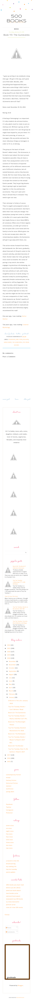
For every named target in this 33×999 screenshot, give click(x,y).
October (12, 668)
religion (26, 339)
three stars (10, 842)
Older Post (27, 399)
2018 (9, 658)
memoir (8, 786)
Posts (8, 928)
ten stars (9, 845)
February (12, 694)
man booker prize (12, 893)
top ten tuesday (11, 869)
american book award (13, 890)
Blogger (20, 985)
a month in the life (12, 861)
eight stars (10, 831)
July (10, 678)
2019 (9, 655)
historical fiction (12, 783)
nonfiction (9, 789)
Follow (7, 914)
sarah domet (8, 342)
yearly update (10, 872)
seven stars (10, 825)
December (12, 661)
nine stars (19, 339)
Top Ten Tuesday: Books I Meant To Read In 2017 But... (16, 739)
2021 (9, 648)
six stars (9, 828)
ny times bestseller (12, 902)
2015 (9, 761)
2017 (9, 755)
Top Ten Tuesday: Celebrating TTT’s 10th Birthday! (19, 582)
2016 (9, 758)
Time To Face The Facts (11, 596)
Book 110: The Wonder (15, 746)
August (11, 674)
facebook (11, 333)
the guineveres (17, 342)
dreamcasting (10, 863)
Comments (10, 932)
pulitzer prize (10, 904)
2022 (9, 645)
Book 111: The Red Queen (16, 734)
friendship (12, 339)
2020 (9, 651)
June (10, 681)
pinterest (25, 333)
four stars (9, 837)
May (10, 684)
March (11, 691)
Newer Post (6, 399)
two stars (9, 848)
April (11, 687)
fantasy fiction (11, 780)
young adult (10, 791)
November (12, 665)
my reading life (11, 866)
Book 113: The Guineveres (17, 712)
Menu (16, 29)
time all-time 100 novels (14, 907)
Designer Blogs (20, 997)
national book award (13, 896)
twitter (18, 333)
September (13, 671)
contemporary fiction (13, 775)
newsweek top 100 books (14, 899)
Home (16, 399)
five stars (9, 834)
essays (8, 777)
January (12, 697)
